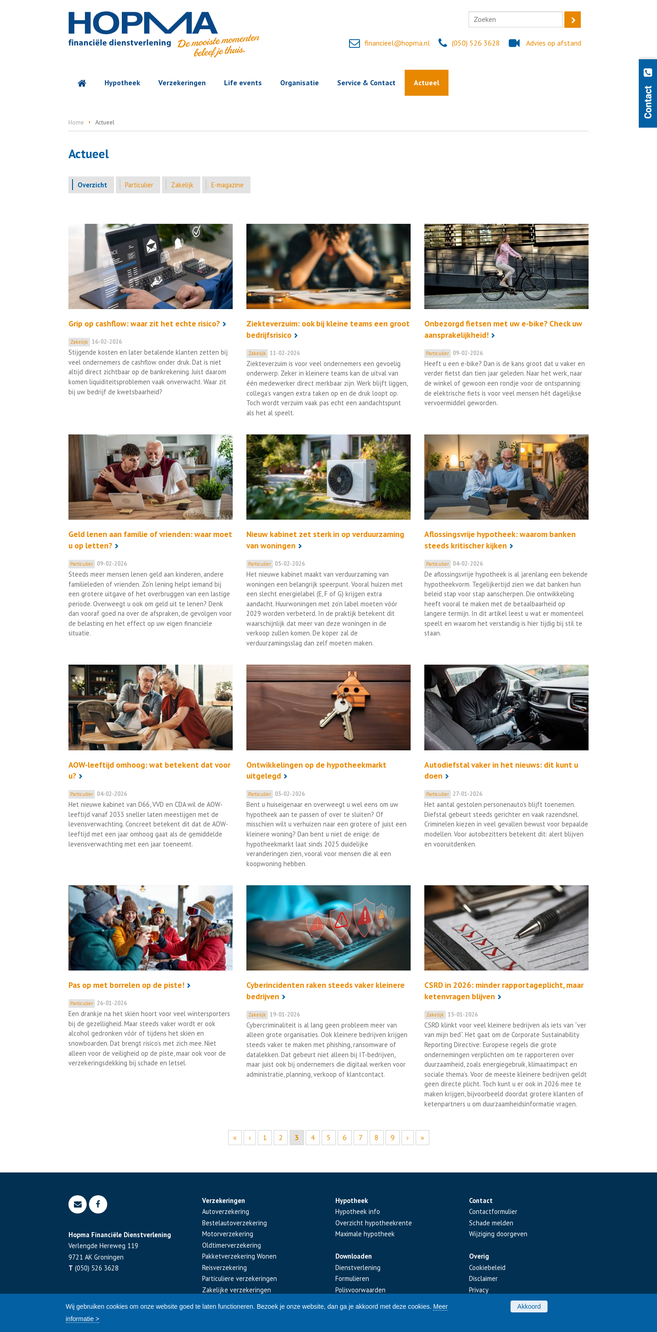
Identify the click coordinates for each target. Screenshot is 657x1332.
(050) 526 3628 (476, 42)
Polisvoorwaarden (360, 1290)
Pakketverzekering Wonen (239, 1256)
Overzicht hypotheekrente (373, 1222)
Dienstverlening (358, 1267)
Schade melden (491, 1222)
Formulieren (352, 1278)
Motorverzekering (227, 1233)
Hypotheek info (357, 1211)
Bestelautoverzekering (234, 1222)
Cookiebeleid (487, 1267)
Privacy (479, 1290)
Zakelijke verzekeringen (236, 1290)
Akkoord (529, 1306)
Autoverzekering (225, 1211)
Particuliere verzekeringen (239, 1278)
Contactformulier (493, 1211)
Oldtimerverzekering (231, 1245)
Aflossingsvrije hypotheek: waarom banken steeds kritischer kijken (500, 540)
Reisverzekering (224, 1267)
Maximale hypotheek (365, 1233)
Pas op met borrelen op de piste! (126, 985)
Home (76, 122)
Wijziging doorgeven (498, 1233)
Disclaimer (483, 1278)
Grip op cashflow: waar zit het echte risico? (144, 323)
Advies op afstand (553, 42)
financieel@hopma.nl (397, 42)
